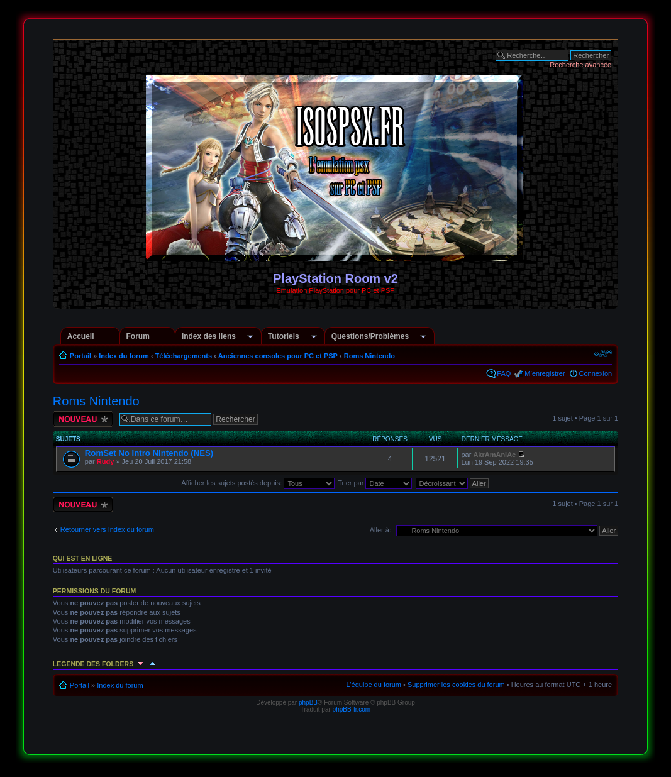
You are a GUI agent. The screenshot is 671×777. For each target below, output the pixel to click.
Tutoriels (283, 336)
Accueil (80, 336)
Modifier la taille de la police (603, 353)
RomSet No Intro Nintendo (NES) (149, 453)
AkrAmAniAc (494, 454)
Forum (138, 336)
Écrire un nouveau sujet (83, 419)
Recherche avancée (580, 65)
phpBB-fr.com (352, 709)
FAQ (504, 373)
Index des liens (209, 336)
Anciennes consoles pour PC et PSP (278, 356)
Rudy (105, 461)
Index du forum (123, 356)
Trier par (375, 483)
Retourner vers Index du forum (107, 529)
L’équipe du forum (374, 684)
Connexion (596, 373)
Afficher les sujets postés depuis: (258, 483)
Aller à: (380, 530)
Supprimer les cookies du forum (456, 684)
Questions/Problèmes (370, 336)
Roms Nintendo (369, 356)
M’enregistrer (544, 373)
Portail (80, 356)
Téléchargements (183, 356)
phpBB (308, 702)
